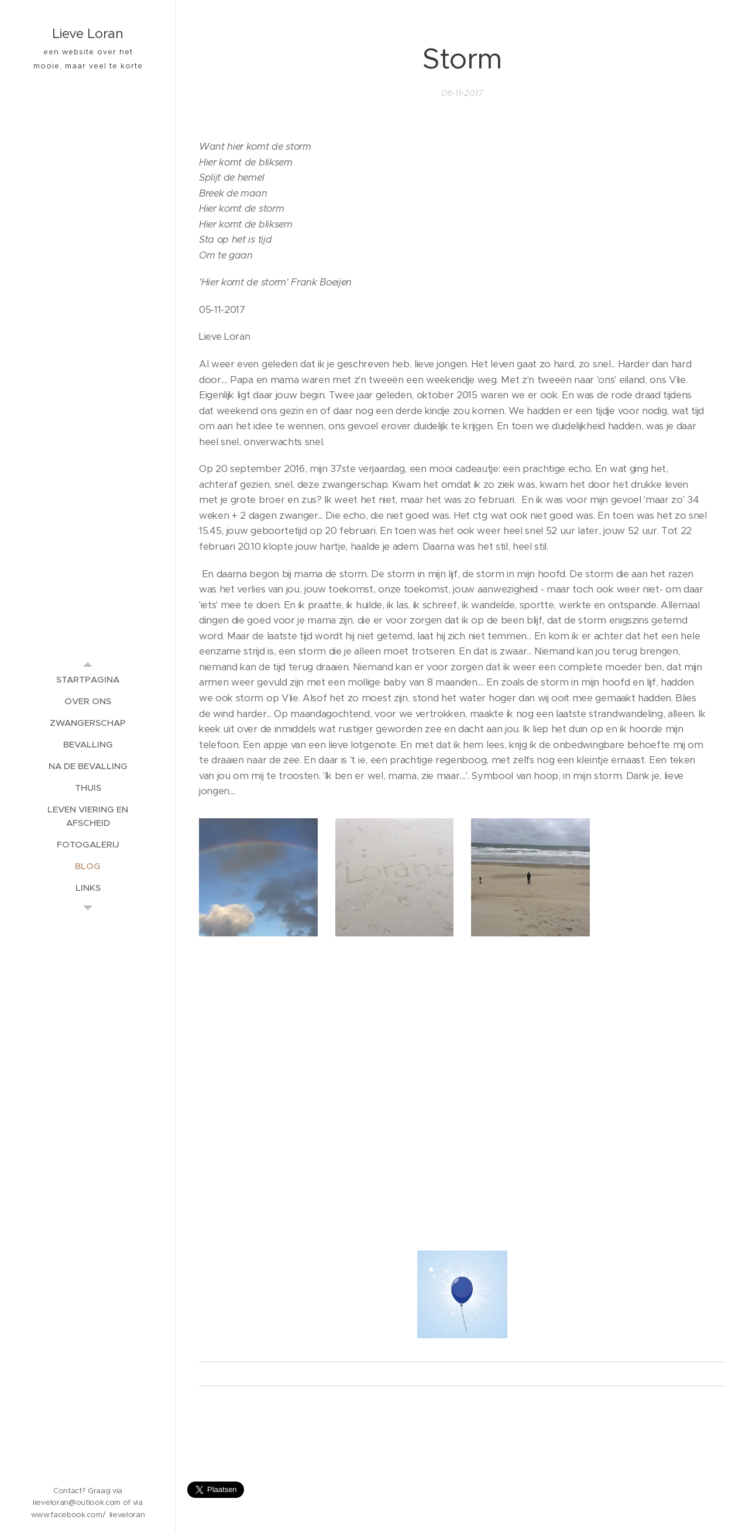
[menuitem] (88, 679)
